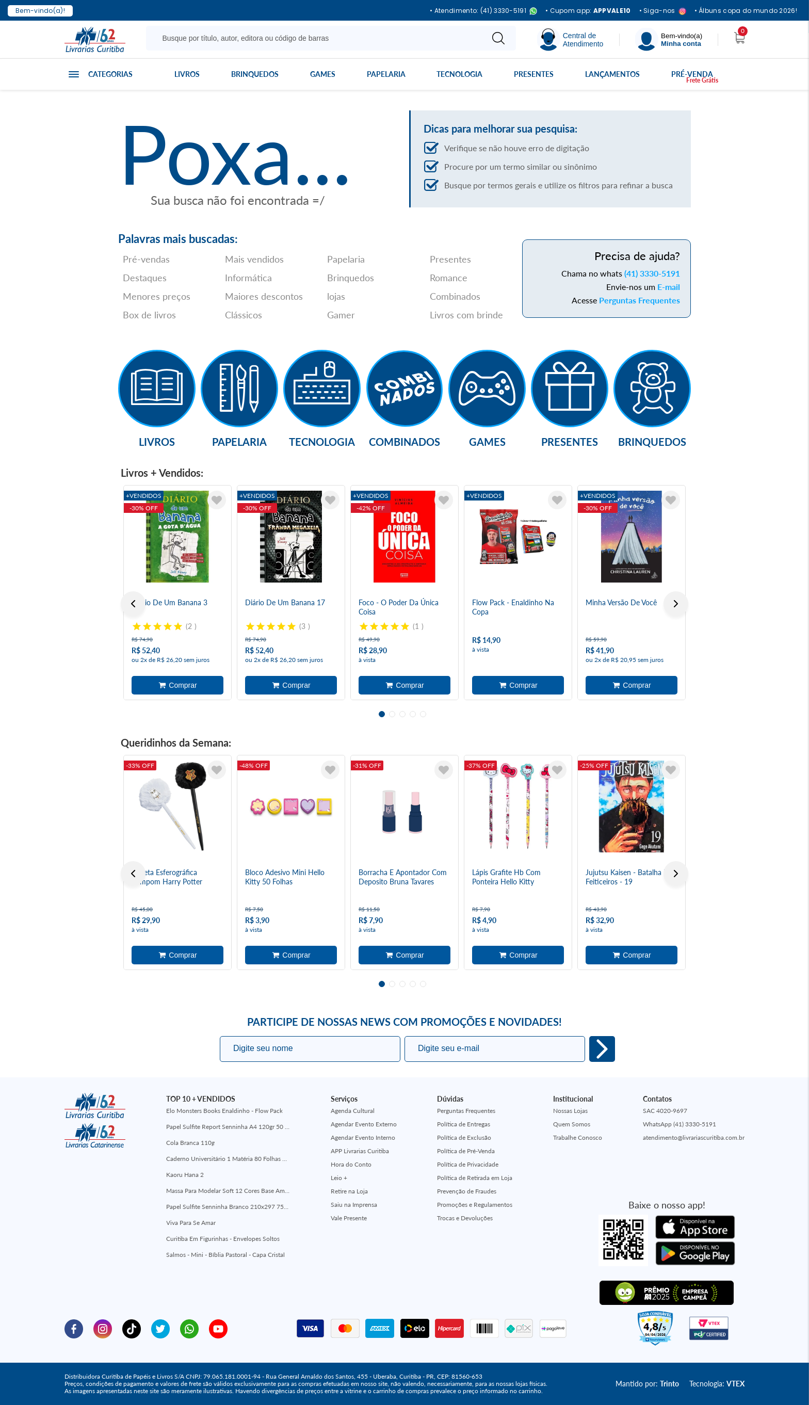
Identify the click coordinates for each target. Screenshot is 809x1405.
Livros (187, 74)
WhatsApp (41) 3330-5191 (679, 1124)
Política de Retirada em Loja (474, 1178)
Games (322, 74)
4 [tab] (413, 714)
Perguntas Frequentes (639, 300)
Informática (248, 277)
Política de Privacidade (467, 1164)
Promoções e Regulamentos (474, 1204)
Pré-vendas (146, 259)
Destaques (145, 277)
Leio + (339, 1178)
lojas (336, 296)
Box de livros (149, 314)
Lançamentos (612, 74)
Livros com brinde (466, 314)
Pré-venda (692, 74)
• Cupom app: (588, 11)
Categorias (110, 74)
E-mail (668, 287)
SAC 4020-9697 (665, 1111)
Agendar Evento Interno (363, 1137)
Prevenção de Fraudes (466, 1191)
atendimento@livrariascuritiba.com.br (694, 1137)
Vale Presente (349, 1218)
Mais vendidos (254, 259)
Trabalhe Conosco (577, 1137)
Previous (133, 603)
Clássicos (243, 314)
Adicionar (177, 685)
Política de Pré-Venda (466, 1151)
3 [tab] (402, 714)
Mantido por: (647, 1383)
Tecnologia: (717, 1383)
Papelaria (386, 74)
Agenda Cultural (353, 1111)
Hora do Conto (351, 1164)
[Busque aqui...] (316, 38)
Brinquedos (255, 74)
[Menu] (668, 39)
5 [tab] (423, 714)
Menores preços (156, 296)
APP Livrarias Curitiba (360, 1151)
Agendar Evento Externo (364, 1124)
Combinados (455, 296)
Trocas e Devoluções (465, 1218)
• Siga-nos (662, 11)
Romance (448, 277)
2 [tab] (392, 714)
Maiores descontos (264, 296)
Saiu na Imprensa (354, 1204)
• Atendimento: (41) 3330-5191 (483, 11)
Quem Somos (571, 1124)
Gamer (341, 314)
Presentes (534, 74)
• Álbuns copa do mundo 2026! (745, 11)
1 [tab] (382, 714)
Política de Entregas (463, 1124)
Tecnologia (459, 74)
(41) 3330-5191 (652, 273)
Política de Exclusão (464, 1137)
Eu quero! (602, 1049)
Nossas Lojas (570, 1111)
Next (676, 603)
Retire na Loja (349, 1191)
